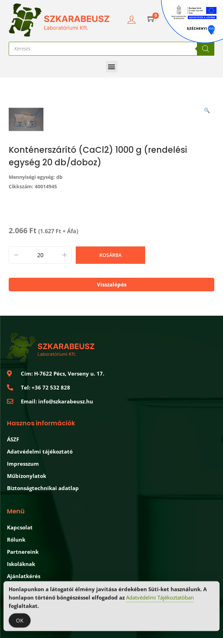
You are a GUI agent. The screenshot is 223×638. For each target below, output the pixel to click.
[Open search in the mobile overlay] (111, 49)
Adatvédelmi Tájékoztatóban (160, 598)
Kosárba (110, 255)
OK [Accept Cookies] (19, 621)
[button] (111, 66)
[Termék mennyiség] (40, 255)
